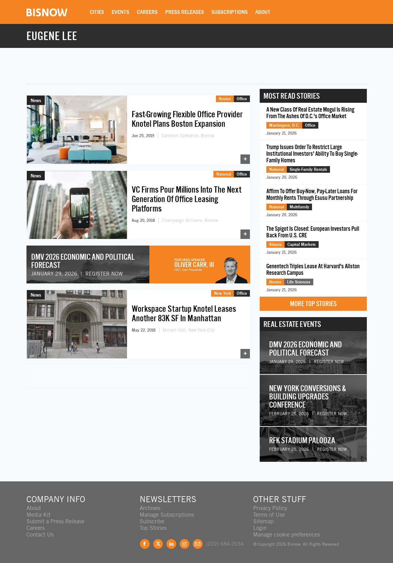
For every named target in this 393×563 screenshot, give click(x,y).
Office (242, 98)
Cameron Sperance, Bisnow (187, 135)
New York (222, 293)
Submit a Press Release (55, 521)
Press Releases (184, 12)
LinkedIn (171, 544)
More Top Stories (313, 304)
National (223, 174)
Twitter (158, 544)
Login (260, 528)
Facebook (145, 544)
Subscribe (152, 521)
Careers (147, 12)
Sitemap (263, 521)
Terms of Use (269, 514)
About (262, 12)
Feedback (198, 544)
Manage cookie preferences (286, 534)
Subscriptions (229, 12)
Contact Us (40, 534)
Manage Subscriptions (167, 514)
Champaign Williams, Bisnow (190, 220)
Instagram (184, 544)
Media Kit (38, 514)
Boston (225, 98)
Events (120, 12)
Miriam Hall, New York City (189, 330)
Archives (150, 508)
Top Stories (153, 528)
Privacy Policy (270, 508)
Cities (97, 12)
